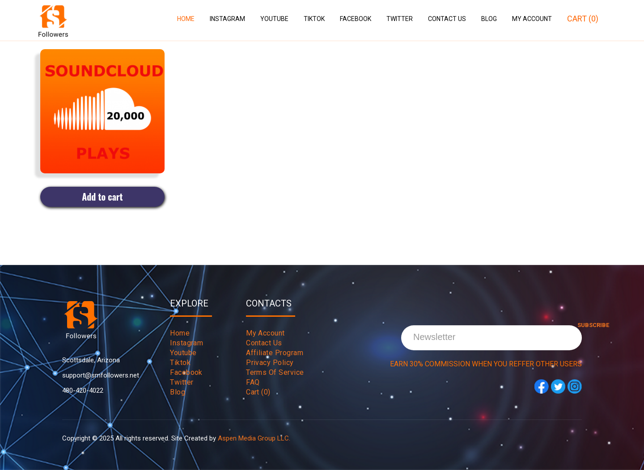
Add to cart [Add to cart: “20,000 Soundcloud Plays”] (102, 196)
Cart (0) (582, 18)
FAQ (252, 382)
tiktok (180, 362)
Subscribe (487, 325)
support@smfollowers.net (100, 375)
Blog (489, 18)
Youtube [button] (274, 18)
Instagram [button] (227, 18)
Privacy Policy (270, 362)
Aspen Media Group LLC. (254, 438)
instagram (186, 343)
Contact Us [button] (447, 18)
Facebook (355, 18)
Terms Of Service (275, 372)
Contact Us (264, 343)
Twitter (399, 18)
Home (186, 18)
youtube (183, 352)
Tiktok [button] (314, 18)
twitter (181, 382)
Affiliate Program (274, 352)
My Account (532, 18)
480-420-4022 (82, 390)
